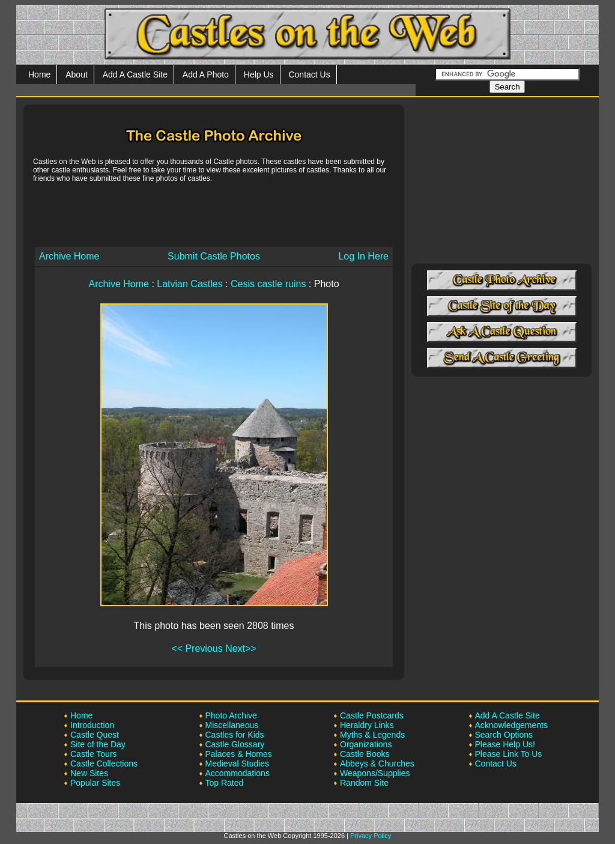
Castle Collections (104, 763)
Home (39, 74)
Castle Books (364, 754)
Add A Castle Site (135, 74)
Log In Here (363, 256)
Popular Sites (95, 783)
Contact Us (309, 74)
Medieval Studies (237, 763)
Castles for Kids (234, 734)
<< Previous (196, 648)
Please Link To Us (508, 754)
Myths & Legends (372, 734)
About (76, 74)
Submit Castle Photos (214, 256)
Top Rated (224, 783)
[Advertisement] (213, 214)
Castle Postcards (372, 715)
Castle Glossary (235, 744)
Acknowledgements (511, 725)
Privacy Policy (370, 835)
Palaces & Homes (238, 754)
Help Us (259, 74)
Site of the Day (98, 744)
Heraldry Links (366, 725)
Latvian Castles (189, 284)
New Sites (89, 773)
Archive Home (69, 256)
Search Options (504, 734)
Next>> (240, 648)
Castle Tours (93, 754)
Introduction (92, 725)
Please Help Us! (505, 744)
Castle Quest (94, 734)
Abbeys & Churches (377, 763)
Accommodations (237, 773)
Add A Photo (206, 74)
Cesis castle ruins (268, 284)
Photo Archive (231, 715)
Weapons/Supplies (375, 773)
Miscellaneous (232, 725)
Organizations (366, 744)
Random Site (364, 783)
